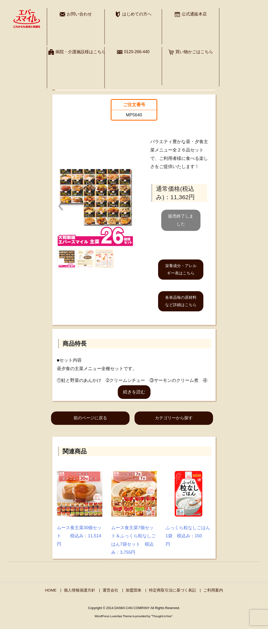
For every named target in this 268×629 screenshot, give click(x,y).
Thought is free (161, 616)
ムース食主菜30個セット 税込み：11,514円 (79, 536)
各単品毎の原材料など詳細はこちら (181, 301)
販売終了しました (180, 220)
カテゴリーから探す (174, 418)
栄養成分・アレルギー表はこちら (181, 269)
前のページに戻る (90, 418)
